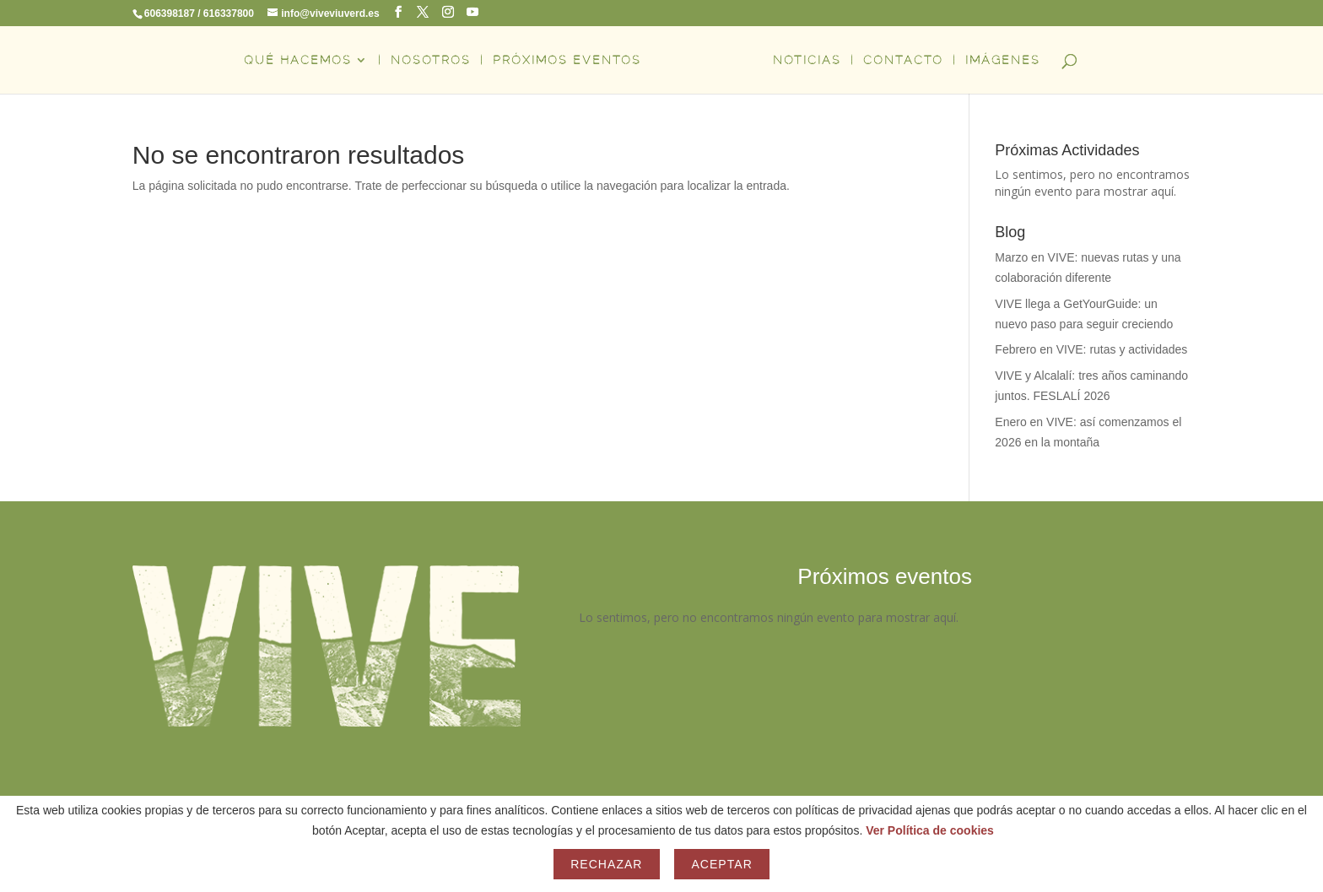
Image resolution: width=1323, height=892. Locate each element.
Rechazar (606, 864)
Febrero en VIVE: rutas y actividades (1091, 349)
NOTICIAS (807, 60)
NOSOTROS (431, 60)
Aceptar (721, 864)
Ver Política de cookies (930, 830)
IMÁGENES (1002, 60)
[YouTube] (472, 12)
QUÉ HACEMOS (298, 60)
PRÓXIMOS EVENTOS (567, 60)
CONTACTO (903, 60)
